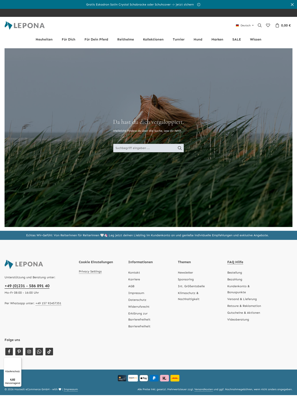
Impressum (136, 295)
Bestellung (234, 274)
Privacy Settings (90, 273)
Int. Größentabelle (191, 288)
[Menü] (19, 359)
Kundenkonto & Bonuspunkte (238, 291)
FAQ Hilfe (235, 264)
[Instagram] (29, 353)
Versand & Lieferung (242, 301)
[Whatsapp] (39, 353)
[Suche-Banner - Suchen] (180, 150)
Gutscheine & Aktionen (243, 314)
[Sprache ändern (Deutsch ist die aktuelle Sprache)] (244, 26)
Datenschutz (137, 301)
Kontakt (134, 274)
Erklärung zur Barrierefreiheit (139, 318)
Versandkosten (203, 391)
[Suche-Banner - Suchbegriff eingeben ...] (144, 150)
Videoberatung (238, 321)
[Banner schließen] (292, 4)
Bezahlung (234, 281)
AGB (131, 288)
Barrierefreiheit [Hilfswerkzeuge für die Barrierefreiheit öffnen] (139, 328)
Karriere (134, 281)
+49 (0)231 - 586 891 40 (27, 287)
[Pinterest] (19, 353)
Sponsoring (186, 281)
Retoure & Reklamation (244, 308)
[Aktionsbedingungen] (199, 4)
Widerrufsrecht (138, 308)
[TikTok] (49, 353)
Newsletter (185, 274)
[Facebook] (9, 353)
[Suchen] (259, 26)
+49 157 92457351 (48, 305)
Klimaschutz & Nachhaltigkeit (188, 298)
